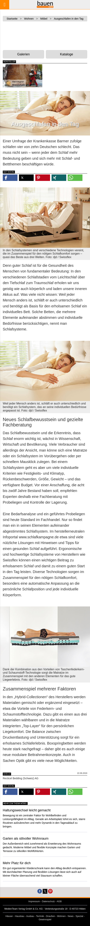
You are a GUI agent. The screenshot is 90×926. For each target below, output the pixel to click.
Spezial (79, 916)
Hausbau (19, 916)
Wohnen (61, 916)
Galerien (23, 54)
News (71, 916)
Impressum (34, 901)
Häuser (9, 916)
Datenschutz (48, 901)
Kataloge (66, 54)
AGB (59, 901)
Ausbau (30, 916)
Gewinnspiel (45, 919)
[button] (10, 177)
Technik (40, 916)
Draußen (50, 916)
